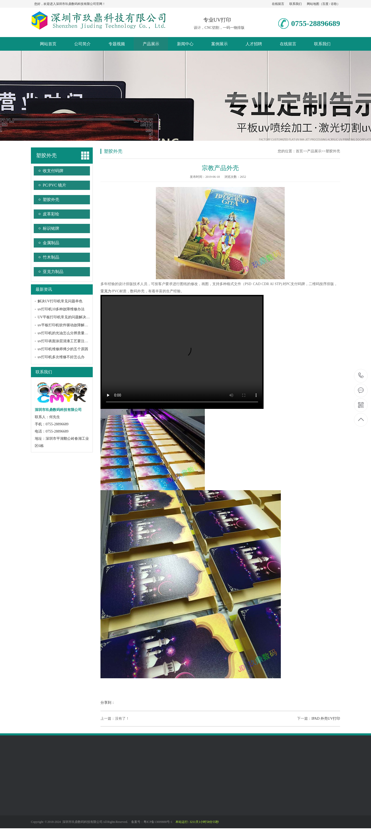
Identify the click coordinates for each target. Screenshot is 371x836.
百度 (325, 4)
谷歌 (334, 4)
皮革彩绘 (51, 214)
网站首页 (48, 44)
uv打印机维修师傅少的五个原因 (63, 349)
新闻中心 (185, 44)
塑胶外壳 (46, 155)
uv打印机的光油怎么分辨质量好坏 (65, 333)
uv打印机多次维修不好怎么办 (61, 357)
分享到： (107, 703)
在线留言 (278, 4)
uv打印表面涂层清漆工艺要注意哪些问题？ (72, 341)
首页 (299, 151)
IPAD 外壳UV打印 (325, 718)
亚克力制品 (53, 271)
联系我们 (295, 4)
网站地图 (313, 4)
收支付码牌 (53, 171)
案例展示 (219, 44)
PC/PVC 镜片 (54, 185)
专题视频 (116, 44)
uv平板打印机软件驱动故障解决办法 (66, 325)
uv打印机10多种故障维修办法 (61, 309)
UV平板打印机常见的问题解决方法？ (67, 317)
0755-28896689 (361, 376)
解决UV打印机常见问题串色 (60, 301)
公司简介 (82, 44)
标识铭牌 (51, 228)
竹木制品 (51, 257)
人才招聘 (254, 44)
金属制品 (51, 243)
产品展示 (151, 44)
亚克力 (105, 291)
